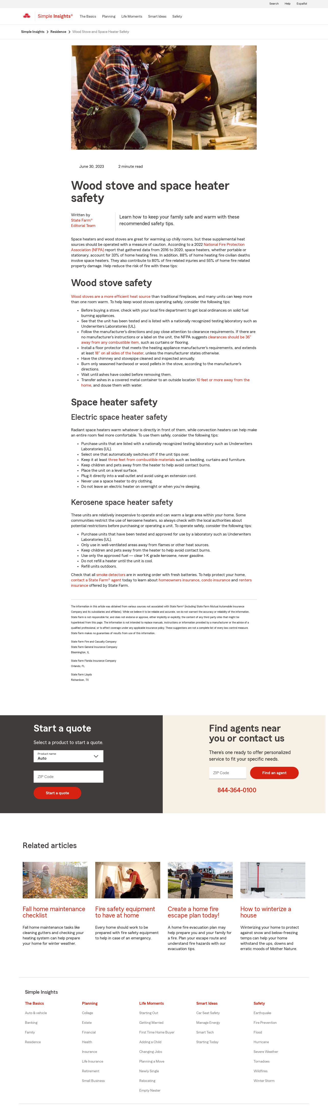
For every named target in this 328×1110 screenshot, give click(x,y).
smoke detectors (110, 575)
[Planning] (109, 17)
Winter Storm (264, 1081)
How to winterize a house (265, 912)
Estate (87, 1023)
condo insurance (215, 580)
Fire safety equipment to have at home (125, 912)
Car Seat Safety (208, 1013)
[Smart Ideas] (157, 17)
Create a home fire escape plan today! (193, 912)
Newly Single (149, 1071)
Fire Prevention (265, 1023)
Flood (258, 1032)
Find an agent (274, 773)
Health (87, 1042)
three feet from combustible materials (141, 460)
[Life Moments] (132, 17)
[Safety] (177, 17)
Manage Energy (208, 1023)
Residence (33, 1042)
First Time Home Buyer (156, 1032)
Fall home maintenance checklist (54, 912)
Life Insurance (92, 1061)
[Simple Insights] (55, 18)
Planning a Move (151, 1061)
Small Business (93, 1081)
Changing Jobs (150, 1052)
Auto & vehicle (36, 1013)
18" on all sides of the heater (119, 353)
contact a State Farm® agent (96, 580)
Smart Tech (205, 1032)
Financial (89, 1032)
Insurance (89, 1052)
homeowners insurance (179, 580)
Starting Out (148, 1013)
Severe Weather (266, 1052)
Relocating (147, 1081)
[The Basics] (88, 17)
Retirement (90, 1071)
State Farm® (83, 223)
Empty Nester (149, 1090)
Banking (31, 1023)
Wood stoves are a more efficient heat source (111, 297)
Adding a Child (150, 1042)
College (87, 1013)
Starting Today (207, 1042)
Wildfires (260, 1071)
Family (30, 1032)
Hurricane (261, 1042)
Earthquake (262, 1013)
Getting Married (151, 1023)
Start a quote (57, 793)
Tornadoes (261, 1061)
